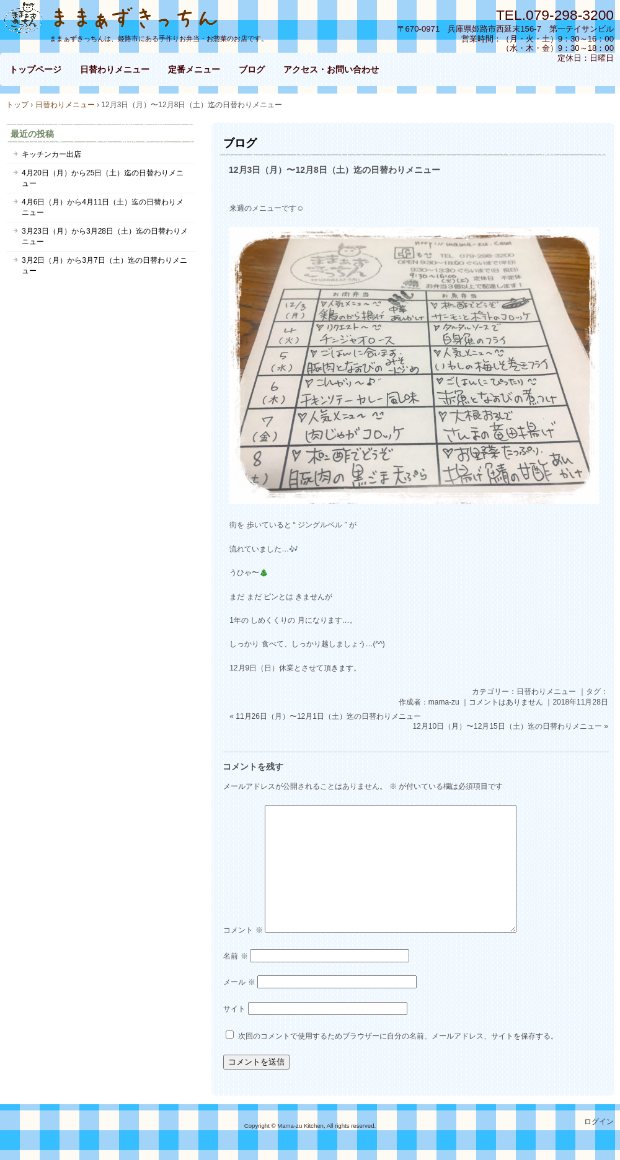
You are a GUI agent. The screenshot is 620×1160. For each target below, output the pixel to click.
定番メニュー (194, 69)
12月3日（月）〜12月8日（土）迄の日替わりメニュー (334, 170)
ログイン (599, 1121)
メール (239, 982)
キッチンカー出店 (51, 154)
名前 (235, 956)
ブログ (252, 69)
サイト (234, 1008)
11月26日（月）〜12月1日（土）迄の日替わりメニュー (328, 716)
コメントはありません (506, 702)
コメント (242, 930)
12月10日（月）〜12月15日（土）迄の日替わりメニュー (506, 726)
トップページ (35, 69)
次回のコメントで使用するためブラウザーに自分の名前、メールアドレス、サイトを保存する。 (398, 1036)
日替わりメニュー (114, 69)
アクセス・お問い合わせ (331, 69)
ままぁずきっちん (118, 16)
